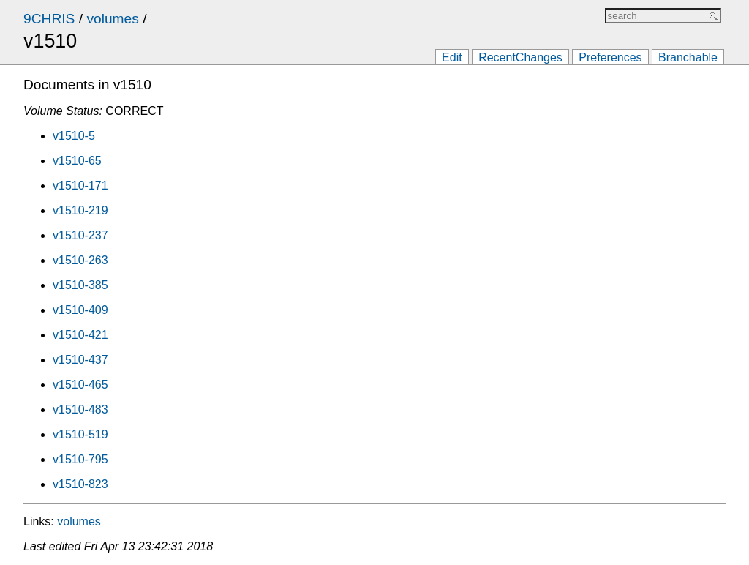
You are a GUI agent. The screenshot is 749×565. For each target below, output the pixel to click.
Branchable (688, 57)
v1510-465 (80, 384)
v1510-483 (80, 409)
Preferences (610, 57)
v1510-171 (80, 185)
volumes (112, 18)
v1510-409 (80, 310)
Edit (452, 57)
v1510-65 (77, 160)
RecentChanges (520, 57)
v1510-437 (80, 359)
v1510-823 (80, 484)
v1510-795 (80, 459)
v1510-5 (74, 136)
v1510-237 (80, 235)
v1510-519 (80, 434)
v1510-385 (80, 285)
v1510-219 (80, 210)
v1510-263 (80, 260)
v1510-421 (80, 335)
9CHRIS (49, 18)
